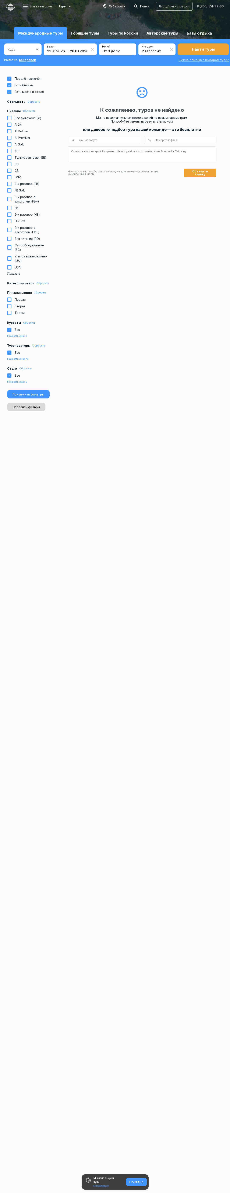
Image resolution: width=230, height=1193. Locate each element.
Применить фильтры (28, 394)
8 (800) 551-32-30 (210, 6)
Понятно (136, 1182)
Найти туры (203, 49)
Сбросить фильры (26, 407)
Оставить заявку (200, 172)
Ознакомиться (101, 1185)
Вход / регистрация (174, 6)
